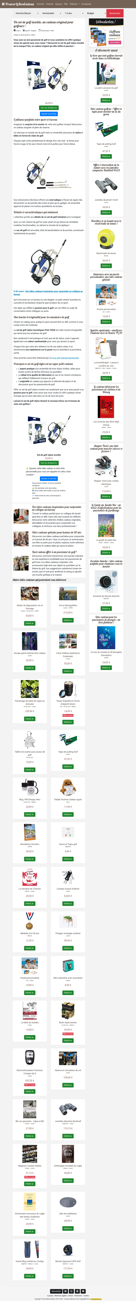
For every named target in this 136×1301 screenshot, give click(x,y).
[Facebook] (65, 1291)
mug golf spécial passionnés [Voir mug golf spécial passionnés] (65, 358)
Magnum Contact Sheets (29, 1166)
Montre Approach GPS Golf (68, 1261)
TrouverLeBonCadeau (18, 4)
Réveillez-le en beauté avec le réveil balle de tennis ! (106, 222)
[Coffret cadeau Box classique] (106, 32)
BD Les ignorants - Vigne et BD (30, 1121)
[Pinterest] (77, 1291)
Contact (70, 1296)
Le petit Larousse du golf (106, 88)
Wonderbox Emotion (29, 844)
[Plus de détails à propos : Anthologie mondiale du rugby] (68, 1154)
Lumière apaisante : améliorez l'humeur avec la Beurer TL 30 (106, 332)
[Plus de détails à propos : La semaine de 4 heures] (30, 876)
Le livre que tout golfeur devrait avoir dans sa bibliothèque (106, 57)
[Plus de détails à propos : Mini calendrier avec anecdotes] (68, 966)
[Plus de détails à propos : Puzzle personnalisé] (30, 966)
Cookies (86, 1296)
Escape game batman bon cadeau (30, 653)
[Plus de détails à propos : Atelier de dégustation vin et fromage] (30, 593)
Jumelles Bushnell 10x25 (106, 200)
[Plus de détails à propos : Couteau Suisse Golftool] (68, 876)
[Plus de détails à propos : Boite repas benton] (68, 1010)
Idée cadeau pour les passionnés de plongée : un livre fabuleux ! (106, 619)
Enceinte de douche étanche (106, 596)
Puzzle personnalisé (29, 978)
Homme (40, 4)
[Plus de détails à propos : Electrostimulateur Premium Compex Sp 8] (30, 1058)
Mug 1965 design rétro (29, 799)
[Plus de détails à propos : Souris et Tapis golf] (68, 832)
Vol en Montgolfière (68, 605)
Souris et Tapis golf (68, 844)
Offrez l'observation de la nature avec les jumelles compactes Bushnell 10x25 (106, 167)
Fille (66, 4)
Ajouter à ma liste (48, 114)
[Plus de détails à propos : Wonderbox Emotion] (30, 832)
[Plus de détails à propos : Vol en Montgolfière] (68, 593)
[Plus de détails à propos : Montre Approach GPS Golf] (68, 1249)
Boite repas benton (68, 1022)
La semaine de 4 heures (30, 889)
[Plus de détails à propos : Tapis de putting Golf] (68, 739)
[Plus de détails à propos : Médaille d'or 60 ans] (30, 921)
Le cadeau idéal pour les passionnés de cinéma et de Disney (106, 389)
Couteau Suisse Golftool (68, 889)
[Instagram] (71, 1291)
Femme (49, 4)
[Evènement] (50, 13)
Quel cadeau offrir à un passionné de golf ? (54, 552)
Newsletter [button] (56, 1291)
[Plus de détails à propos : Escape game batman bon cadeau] (30, 641)
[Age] (72, 13)
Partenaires (78, 1296)
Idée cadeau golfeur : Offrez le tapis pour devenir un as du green (106, 111)
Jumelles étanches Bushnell (68, 1121)
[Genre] (25, 13)
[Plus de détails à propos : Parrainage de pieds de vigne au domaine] (30, 689)
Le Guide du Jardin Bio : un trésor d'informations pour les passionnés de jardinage (106, 507)
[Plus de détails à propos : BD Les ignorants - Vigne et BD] (30, 1109)
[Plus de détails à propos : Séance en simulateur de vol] (68, 1058)
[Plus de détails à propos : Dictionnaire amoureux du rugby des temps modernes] (30, 1201)
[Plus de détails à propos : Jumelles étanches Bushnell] (68, 1109)
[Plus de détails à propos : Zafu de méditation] (68, 1201)
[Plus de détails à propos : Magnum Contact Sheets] (30, 1154)
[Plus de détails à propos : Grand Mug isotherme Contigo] (30, 1249)
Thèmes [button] (74, 4)
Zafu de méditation (68, 1213)
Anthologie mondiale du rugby (68, 1166)
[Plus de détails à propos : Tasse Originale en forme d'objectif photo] (68, 689)
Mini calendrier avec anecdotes (68, 978)
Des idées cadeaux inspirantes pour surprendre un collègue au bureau (56, 508)
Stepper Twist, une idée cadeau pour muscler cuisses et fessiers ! (106, 448)
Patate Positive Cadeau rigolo (68, 799)
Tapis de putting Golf (68, 752)
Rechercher (115, 13)
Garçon (58, 4)
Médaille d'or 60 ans (29, 933)
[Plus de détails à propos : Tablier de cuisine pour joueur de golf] (30, 739)
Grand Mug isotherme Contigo (30, 1261)
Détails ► (30, 623)
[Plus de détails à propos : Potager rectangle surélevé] (68, 921)
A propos (50, 1296)
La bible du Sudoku (30, 1022)
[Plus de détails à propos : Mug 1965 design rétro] (30, 787)
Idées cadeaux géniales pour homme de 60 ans (56, 532)
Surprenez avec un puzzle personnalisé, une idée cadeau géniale (106, 277)
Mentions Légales (60, 1296)
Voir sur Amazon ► (49, 108)
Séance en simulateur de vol (68, 1070)
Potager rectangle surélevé (68, 933)
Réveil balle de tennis (106, 253)
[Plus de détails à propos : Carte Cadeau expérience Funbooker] (68, 641)
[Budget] (95, 13)
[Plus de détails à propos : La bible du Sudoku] (30, 1010)
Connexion (86, 4)
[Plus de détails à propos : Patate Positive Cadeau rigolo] (68, 787)
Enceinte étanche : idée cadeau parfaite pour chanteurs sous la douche (106, 563)
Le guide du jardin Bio (106, 540)
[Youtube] (83, 1291)
